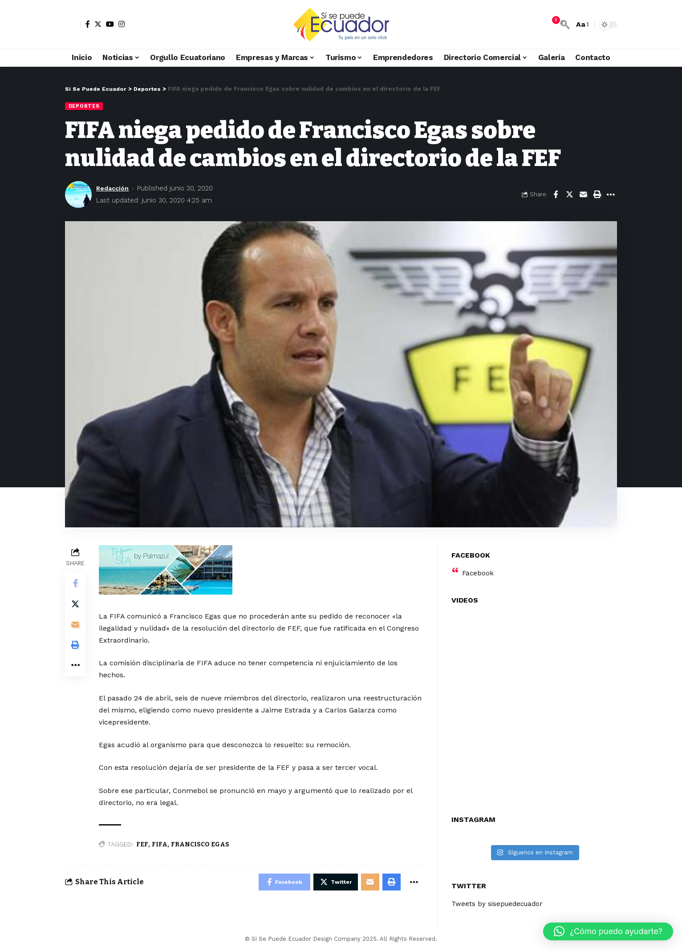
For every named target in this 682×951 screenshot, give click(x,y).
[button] (608, 931)
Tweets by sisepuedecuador (499, 898)
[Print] (597, 195)
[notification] (551, 24)
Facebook (478, 567)
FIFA (160, 845)
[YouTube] (110, 24)
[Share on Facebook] (555, 195)
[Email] (583, 195)
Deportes (85, 106)
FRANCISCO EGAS (201, 845)
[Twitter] (98, 24)
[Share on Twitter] (569, 195)
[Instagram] (121, 24)
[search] (564, 24)
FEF (143, 845)
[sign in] (73, 24)
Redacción (113, 188)
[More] (611, 195)
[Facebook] (87, 24)
